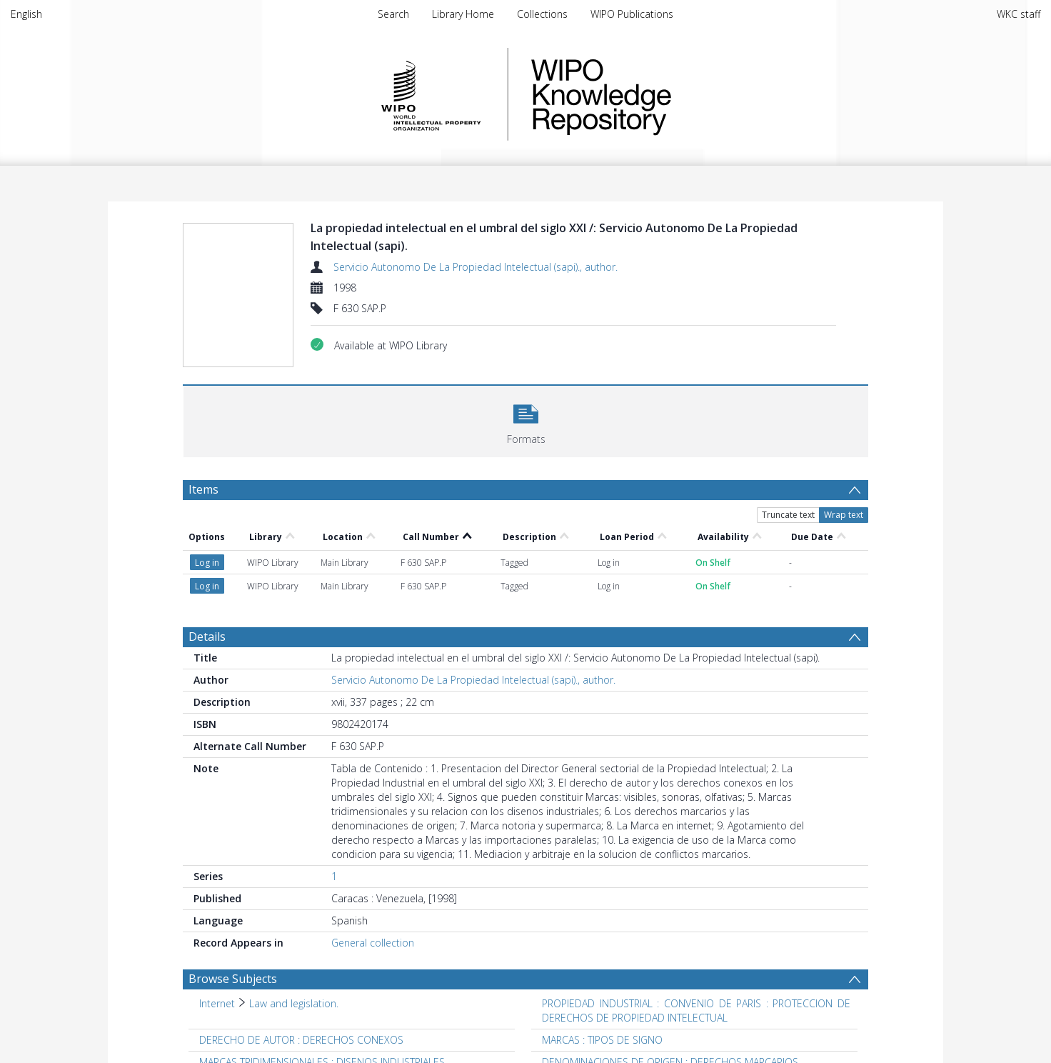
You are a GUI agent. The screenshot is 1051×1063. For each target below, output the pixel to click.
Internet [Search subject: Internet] (217, 1003)
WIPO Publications (631, 14)
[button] (525, 420)
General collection (372, 942)
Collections (542, 14)
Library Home (463, 14)
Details (207, 636)
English (26, 14)
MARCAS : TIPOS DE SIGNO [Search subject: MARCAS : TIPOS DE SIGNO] (602, 1040)
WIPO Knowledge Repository (659, 94)
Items (203, 489)
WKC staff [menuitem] (1018, 14)
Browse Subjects (232, 979)
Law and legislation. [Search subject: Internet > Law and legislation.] (293, 1003)
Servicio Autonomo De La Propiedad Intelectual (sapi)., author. (475, 267)
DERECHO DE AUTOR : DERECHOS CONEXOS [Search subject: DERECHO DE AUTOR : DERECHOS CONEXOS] (301, 1040)
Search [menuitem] (393, 14)
